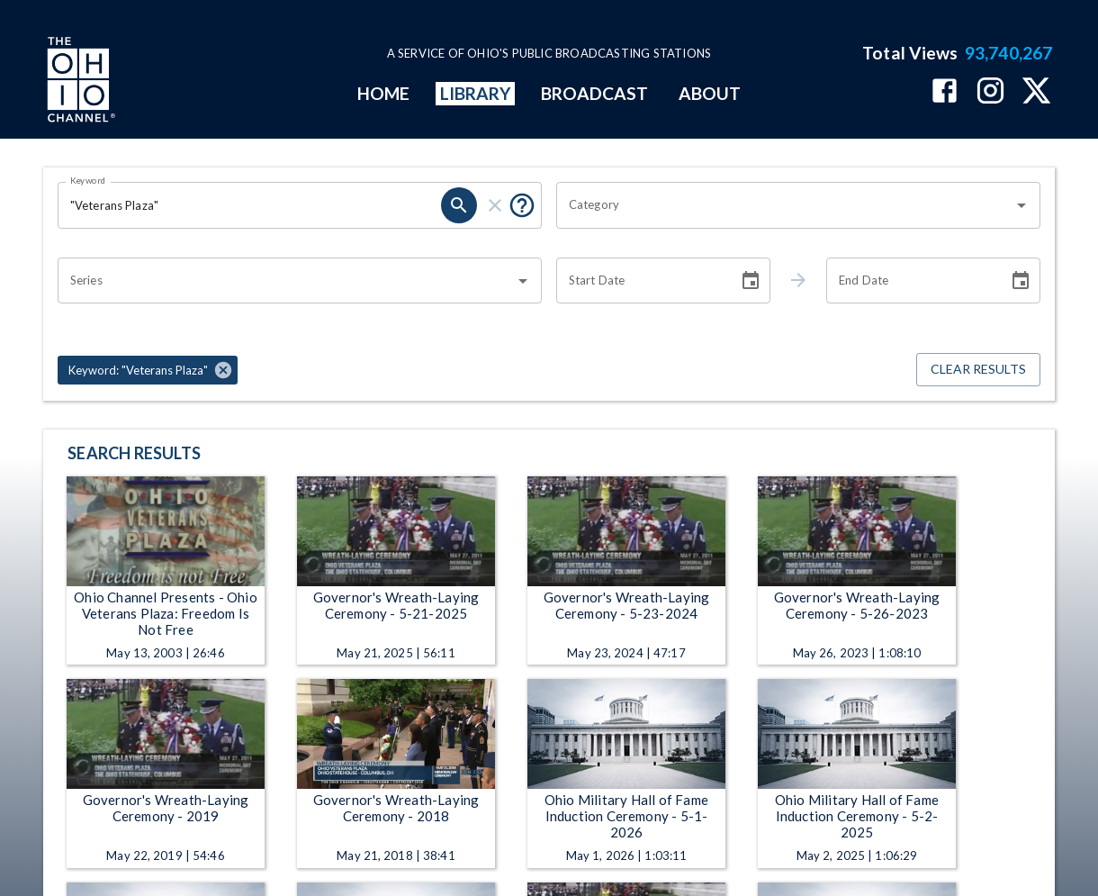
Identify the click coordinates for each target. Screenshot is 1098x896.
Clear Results (978, 369)
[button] (148, 370)
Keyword (88, 180)
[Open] (1021, 205)
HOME (383, 93)
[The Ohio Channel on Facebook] (944, 92)
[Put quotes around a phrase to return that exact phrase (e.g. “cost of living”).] (522, 205)
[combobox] (784, 205)
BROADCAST (595, 93)
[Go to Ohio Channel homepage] (79, 82)
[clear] (495, 205)
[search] (459, 205)
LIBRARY (475, 93)
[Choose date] (751, 281)
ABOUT (710, 93)
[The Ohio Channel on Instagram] (990, 92)
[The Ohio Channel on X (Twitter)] (1036, 92)
